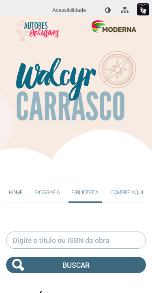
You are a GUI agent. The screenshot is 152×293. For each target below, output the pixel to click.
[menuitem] (69, 10)
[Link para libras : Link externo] (143, 9)
